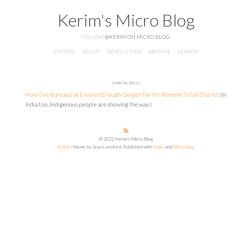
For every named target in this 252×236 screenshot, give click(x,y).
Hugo (158, 146)
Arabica (64, 146)
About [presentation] (91, 51)
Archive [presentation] (159, 51)
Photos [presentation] (64, 51)
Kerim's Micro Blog (126, 20)
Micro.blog (183, 146)
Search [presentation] (188, 51)
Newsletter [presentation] (124, 51)
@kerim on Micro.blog (137, 36)
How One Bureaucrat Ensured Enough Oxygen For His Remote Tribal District (122, 94)
